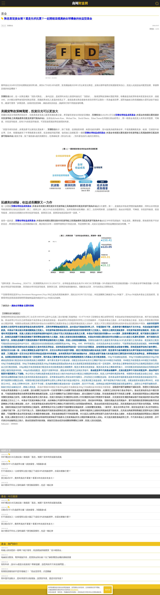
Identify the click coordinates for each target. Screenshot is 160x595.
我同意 (107, 590)
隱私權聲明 (74, 589)
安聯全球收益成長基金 (125, 115)
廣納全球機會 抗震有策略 (22, 306)
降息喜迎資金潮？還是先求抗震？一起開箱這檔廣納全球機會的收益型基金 (46, 18)
